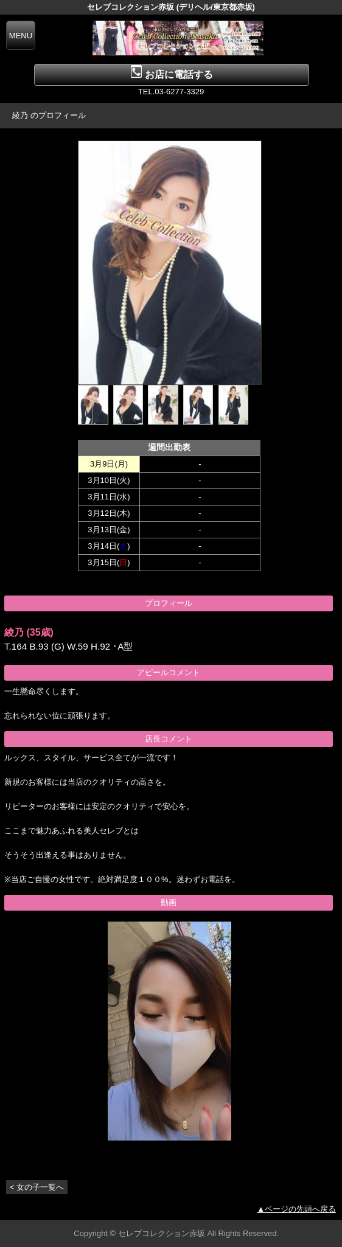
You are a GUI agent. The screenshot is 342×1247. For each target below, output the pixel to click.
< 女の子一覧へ (37, 1187)
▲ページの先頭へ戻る (296, 1209)
